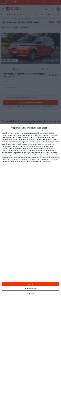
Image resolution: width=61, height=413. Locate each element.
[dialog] (30, 268)
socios (17, 131)
